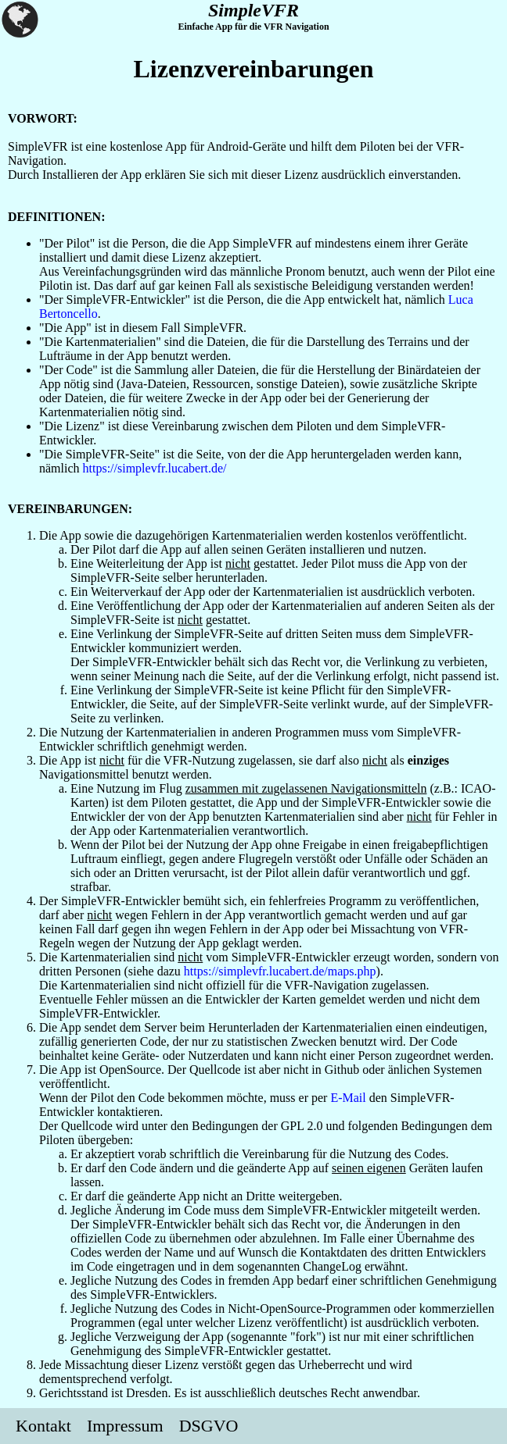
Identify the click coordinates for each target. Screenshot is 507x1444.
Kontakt (43, 1425)
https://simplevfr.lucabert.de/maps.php (280, 971)
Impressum (125, 1425)
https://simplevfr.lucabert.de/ (155, 468)
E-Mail (347, 1097)
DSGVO (209, 1425)
